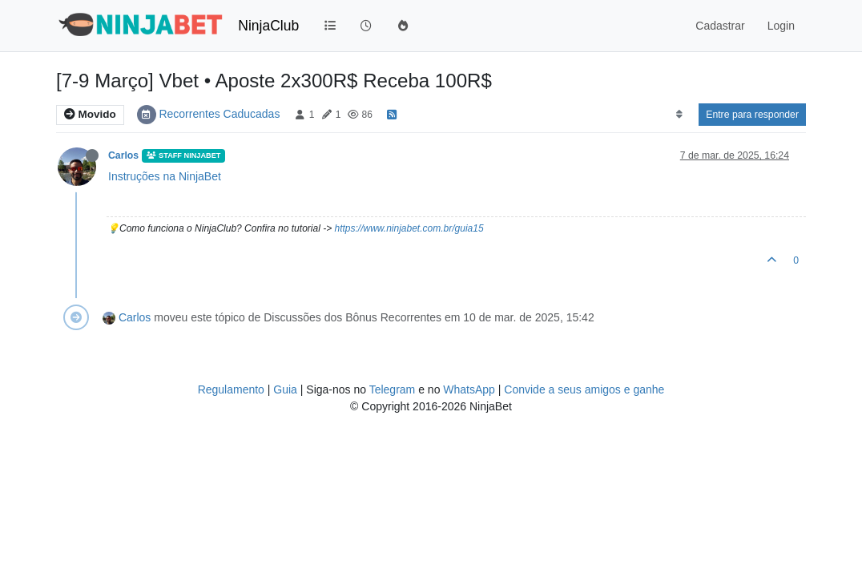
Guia (285, 389)
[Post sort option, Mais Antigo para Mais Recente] (679, 114)
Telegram (392, 389)
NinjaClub (268, 26)
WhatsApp (469, 389)
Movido (90, 114)
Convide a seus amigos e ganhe (584, 389)
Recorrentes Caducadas (219, 113)
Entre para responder (752, 114)
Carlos (123, 155)
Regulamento (233, 389)
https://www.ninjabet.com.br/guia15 (408, 228)
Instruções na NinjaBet (164, 176)
